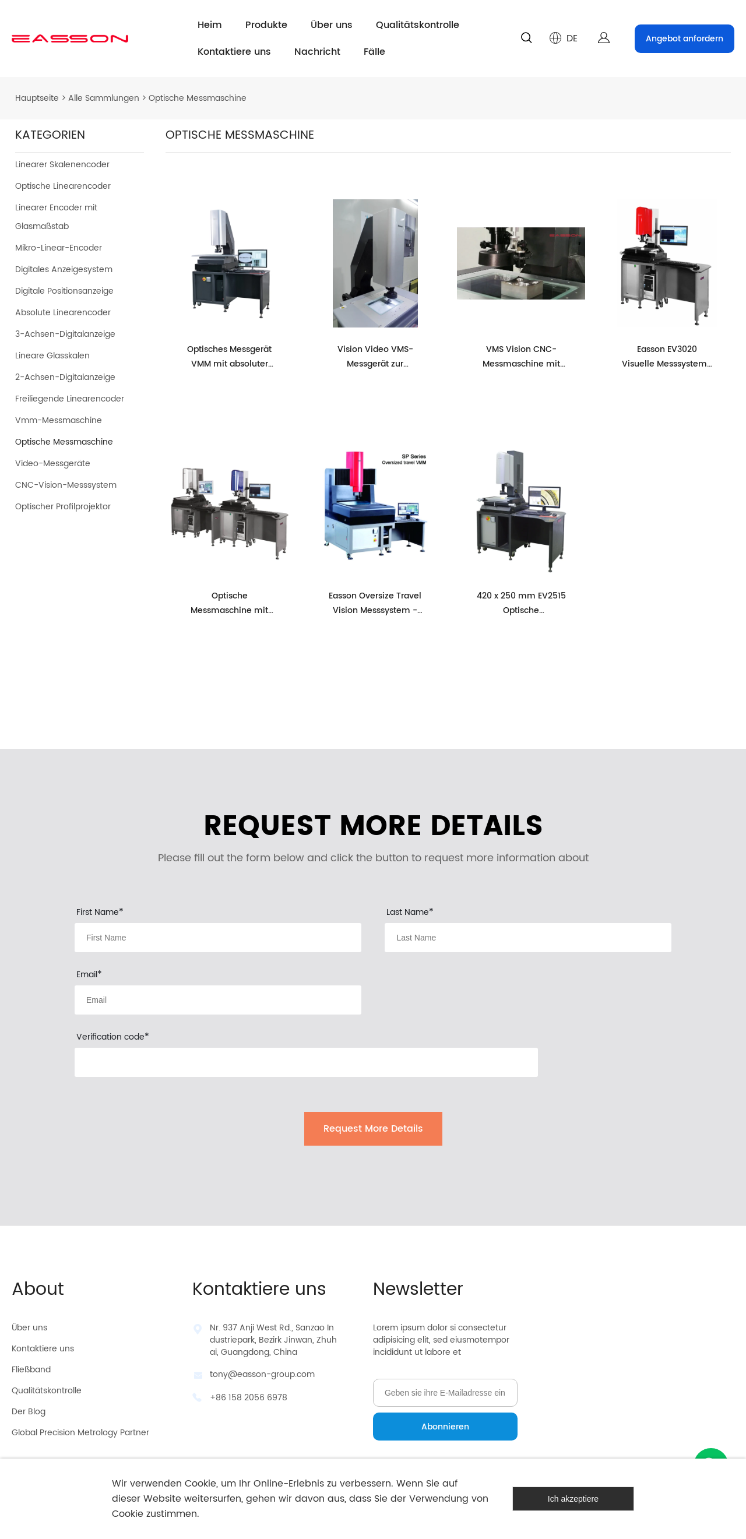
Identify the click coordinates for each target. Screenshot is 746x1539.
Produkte (266, 25)
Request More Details (373, 1128)
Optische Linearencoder (63, 186)
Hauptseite (37, 98)
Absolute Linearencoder (63, 312)
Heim (210, 25)
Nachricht (317, 51)
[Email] (445, 1393)
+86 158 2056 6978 (248, 1398)
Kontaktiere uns (234, 51)
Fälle (374, 51)
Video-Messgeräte (52, 463)
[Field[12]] (528, 937)
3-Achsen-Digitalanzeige (65, 334)
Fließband (31, 1369)
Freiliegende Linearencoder (69, 399)
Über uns (332, 25)
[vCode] (306, 1062)
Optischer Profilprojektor (63, 506)
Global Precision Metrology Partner (80, 1432)
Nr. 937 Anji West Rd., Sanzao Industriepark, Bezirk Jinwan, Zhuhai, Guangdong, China (273, 1340)
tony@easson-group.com (262, 1374)
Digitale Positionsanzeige (64, 291)
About (38, 1290)
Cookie (200, 1483)
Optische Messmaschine (198, 98)
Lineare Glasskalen (52, 355)
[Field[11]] (218, 937)
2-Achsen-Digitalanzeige (65, 377)
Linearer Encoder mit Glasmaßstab (56, 217)
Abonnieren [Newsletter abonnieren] (445, 1427)
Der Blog (28, 1411)
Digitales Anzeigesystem (63, 269)
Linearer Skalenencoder (62, 164)
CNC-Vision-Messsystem (66, 485)
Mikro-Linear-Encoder (58, 248)
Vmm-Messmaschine (58, 420)
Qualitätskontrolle (417, 25)
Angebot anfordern (684, 38)
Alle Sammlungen (103, 98)
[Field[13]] (218, 1000)
